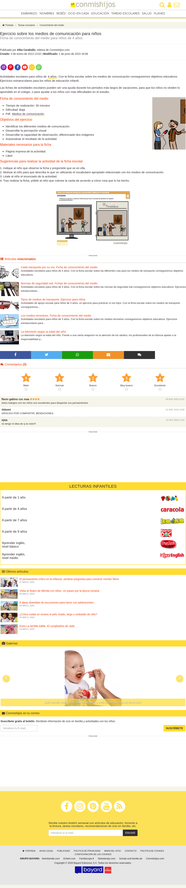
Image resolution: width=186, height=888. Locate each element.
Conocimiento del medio (52, 25)
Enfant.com (69, 858)
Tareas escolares (125, 13)
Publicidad (63, 851)
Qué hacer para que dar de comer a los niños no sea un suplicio (93, 702)
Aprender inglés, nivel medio (13, 556)
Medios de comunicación (28, 113)
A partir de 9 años (14, 531)
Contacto (131, 851)
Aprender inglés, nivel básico (13, 544)
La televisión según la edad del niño (43, 331)
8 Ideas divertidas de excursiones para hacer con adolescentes (56, 602)
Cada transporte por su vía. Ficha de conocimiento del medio (59, 267)
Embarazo (29, 13)
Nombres (47, 13)
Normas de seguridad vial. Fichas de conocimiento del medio (59, 283)
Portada (7, 25)
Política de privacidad (87, 851)
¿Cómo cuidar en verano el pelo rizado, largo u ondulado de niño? (58, 614)
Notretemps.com (106, 858)
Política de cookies (152, 851)
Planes (159, 13)
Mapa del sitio (112, 851)
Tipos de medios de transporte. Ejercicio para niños (53, 299)
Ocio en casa (78, 13)
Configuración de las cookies (93, 854)
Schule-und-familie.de (130, 858)
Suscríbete (174, 728)
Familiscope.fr (86, 858)
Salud (147, 13)
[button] (6, 679)
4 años (52, 76)
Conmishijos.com (155, 858)
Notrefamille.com (51, 858)
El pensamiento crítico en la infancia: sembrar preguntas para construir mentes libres (69, 578)
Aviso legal (46, 851)
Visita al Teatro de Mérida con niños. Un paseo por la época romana (59, 590)
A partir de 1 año (14, 497)
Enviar (130, 832)
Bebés (61, 13)
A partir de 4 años (14, 509)
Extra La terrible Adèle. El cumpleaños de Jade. (47, 625)
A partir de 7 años (14, 520)
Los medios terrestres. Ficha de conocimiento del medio (56, 315)
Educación (100, 13)
